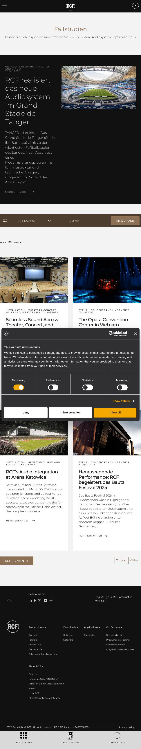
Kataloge (68, 633)
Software (68, 638)
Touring (33, 638)
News (32, 686)
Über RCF (34, 691)
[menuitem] (126, 726)
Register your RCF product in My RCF (113, 597)
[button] (16, 559)
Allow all (115, 412)
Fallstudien (90, 633)
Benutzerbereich (115, 633)
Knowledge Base (115, 643)
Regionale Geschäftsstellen (43, 677)
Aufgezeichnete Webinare (120, 647)
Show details (121, 400)
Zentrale (33, 672)
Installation (35, 643)
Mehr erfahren (17, 192)
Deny (25, 412)
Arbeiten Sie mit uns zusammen (46, 682)
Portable (33, 633)
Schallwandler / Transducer (43, 652)
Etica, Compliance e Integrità (45, 696)
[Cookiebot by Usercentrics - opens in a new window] (111, 333)
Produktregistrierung (118, 638)
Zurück (120, 559)
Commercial (35, 647)
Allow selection (70, 412)
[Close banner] (135, 333)
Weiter (134, 559)
